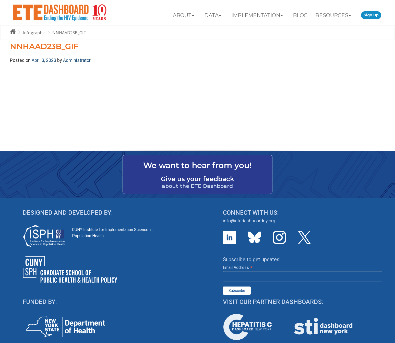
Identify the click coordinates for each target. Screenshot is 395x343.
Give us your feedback (197, 179)
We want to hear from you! (197, 165)
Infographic (34, 33)
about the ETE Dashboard (197, 186)
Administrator (77, 60)
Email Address (238, 267)
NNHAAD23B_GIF (69, 33)
